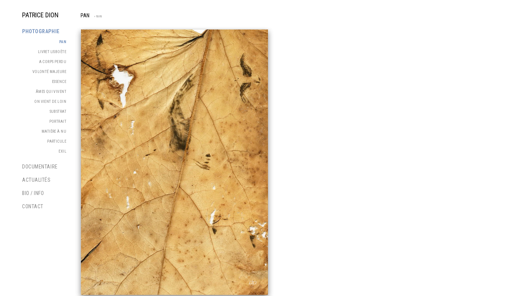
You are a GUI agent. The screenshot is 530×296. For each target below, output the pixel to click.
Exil (62, 151)
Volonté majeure (49, 71)
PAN (85, 16)
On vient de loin (50, 101)
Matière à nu (54, 131)
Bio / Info (33, 193)
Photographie (41, 31)
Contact (32, 206)
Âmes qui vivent (51, 91)
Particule (56, 141)
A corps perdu (52, 61)
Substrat (58, 111)
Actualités (36, 180)
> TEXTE (97, 16)
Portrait (57, 121)
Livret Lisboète (52, 51)
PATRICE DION (40, 15)
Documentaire (40, 167)
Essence (59, 81)
